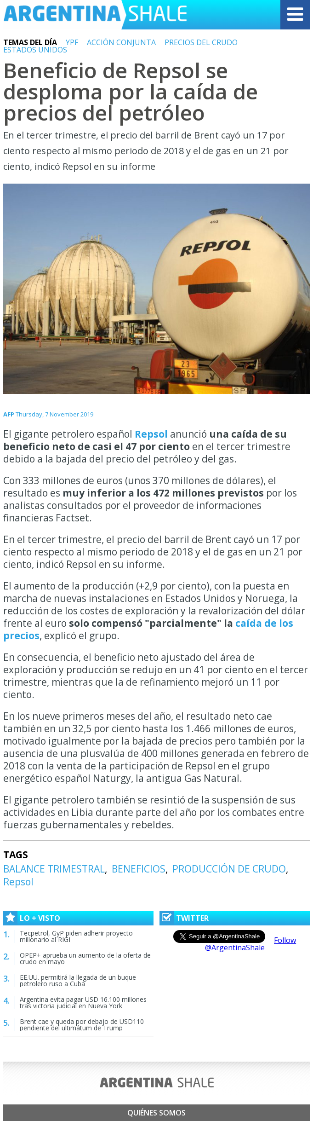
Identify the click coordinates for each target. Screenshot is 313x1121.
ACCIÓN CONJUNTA (121, 42)
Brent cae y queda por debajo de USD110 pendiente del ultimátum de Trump (82, 1024)
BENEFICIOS (138, 868)
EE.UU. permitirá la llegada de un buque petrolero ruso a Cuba (78, 980)
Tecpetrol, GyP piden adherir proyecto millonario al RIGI (76, 936)
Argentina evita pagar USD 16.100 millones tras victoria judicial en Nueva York (83, 1002)
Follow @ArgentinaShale (250, 944)
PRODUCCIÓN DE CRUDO (229, 868)
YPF (72, 42)
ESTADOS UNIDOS (35, 50)
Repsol (151, 434)
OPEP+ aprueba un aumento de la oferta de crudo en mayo (85, 958)
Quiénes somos (156, 1113)
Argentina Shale (95, 14)
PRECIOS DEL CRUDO (201, 42)
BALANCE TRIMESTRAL (54, 868)
